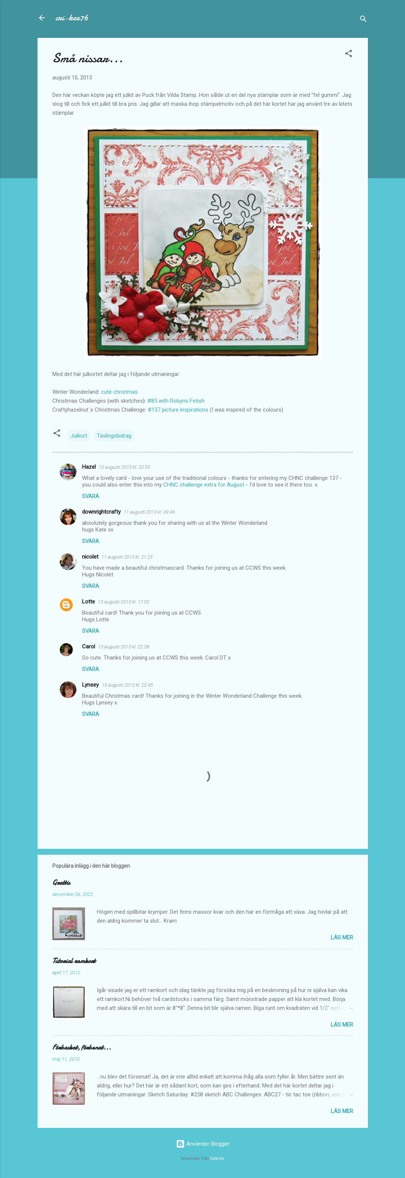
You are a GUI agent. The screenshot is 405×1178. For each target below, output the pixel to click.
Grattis (61, 882)
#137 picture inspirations (178, 409)
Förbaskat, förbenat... (81, 1047)
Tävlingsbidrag (114, 435)
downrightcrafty (101, 511)
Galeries (217, 1158)
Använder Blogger (202, 1144)
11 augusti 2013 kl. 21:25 (127, 557)
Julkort (79, 435)
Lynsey (90, 684)
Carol (88, 646)
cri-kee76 (71, 18)
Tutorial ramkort (73, 961)
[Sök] (363, 20)
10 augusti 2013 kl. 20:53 (124, 467)
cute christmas (119, 392)
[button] (348, 54)
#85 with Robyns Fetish (175, 400)
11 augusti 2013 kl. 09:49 (149, 512)
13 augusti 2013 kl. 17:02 (123, 602)
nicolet (90, 556)
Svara (90, 496)
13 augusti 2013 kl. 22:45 (127, 685)
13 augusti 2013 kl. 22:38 (123, 646)
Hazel (89, 467)
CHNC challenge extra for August (203, 484)
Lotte (88, 601)
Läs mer (342, 937)
